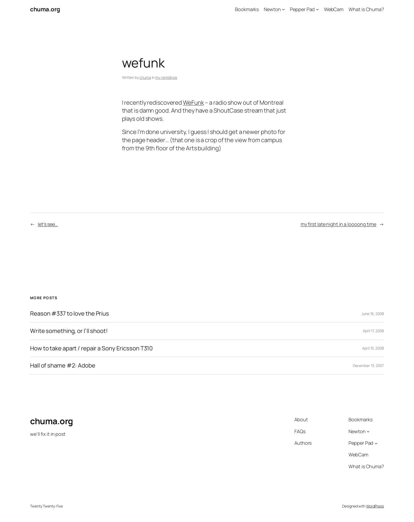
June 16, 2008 (372, 313)
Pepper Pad (302, 9)
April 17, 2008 (373, 330)
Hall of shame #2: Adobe (62, 365)
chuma (145, 77)
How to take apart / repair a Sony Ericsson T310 (91, 348)
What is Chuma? (366, 9)
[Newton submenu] (283, 9)
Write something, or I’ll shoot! (69, 331)
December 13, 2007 (368, 365)
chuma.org (45, 9)
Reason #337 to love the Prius (69, 313)
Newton (272, 9)
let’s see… (48, 224)
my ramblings (166, 77)
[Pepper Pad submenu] (317, 9)
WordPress (375, 506)
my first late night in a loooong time (338, 224)
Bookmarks (247, 9)
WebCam (334, 9)
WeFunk (193, 103)
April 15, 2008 (373, 348)
